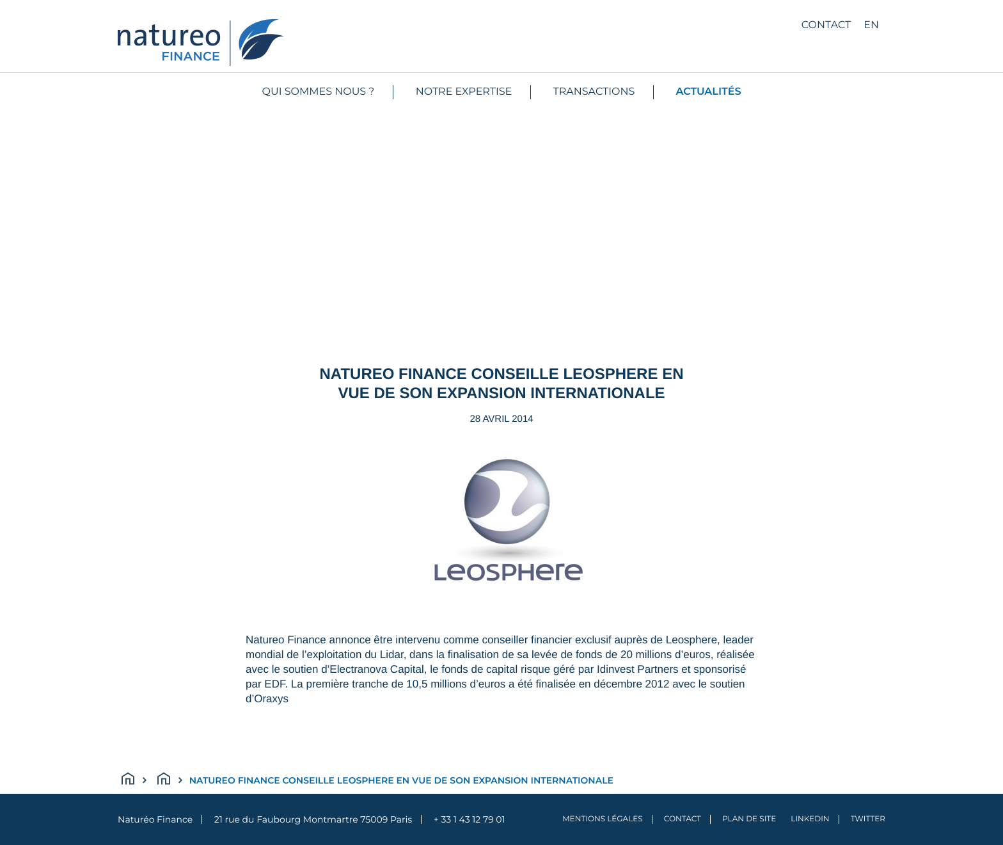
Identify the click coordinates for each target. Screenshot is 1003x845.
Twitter (868, 819)
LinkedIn (810, 819)
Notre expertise (464, 92)
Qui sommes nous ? (318, 92)
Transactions (594, 92)
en (871, 25)
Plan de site (749, 819)
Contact (826, 25)
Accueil (134, 780)
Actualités (708, 92)
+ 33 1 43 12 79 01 (469, 819)
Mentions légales (602, 819)
